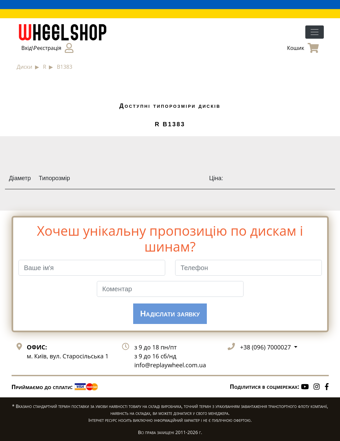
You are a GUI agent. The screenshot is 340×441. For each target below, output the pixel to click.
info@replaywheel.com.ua (170, 365)
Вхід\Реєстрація (47, 48)
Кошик (303, 48)
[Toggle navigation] (314, 32)
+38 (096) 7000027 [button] (266, 347)
